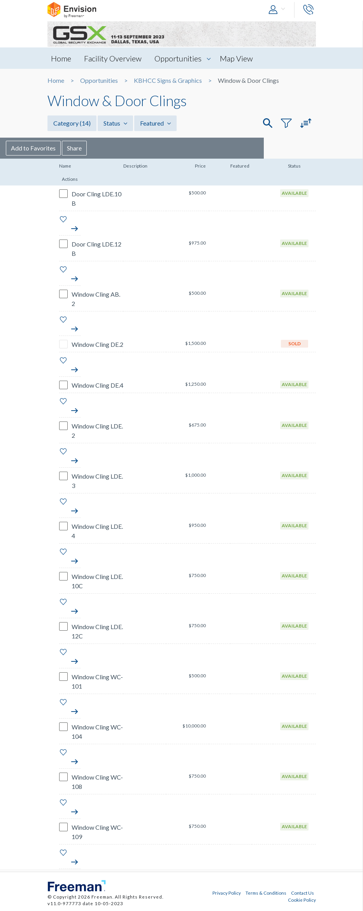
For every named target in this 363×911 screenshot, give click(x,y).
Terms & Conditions (266, 892)
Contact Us (302, 892)
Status (115, 123)
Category (72, 123)
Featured (155, 123)
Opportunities (178, 58)
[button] (279, 10)
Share (116, 148)
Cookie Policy (302, 899)
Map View (236, 58)
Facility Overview (113, 58)
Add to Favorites (75, 148)
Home (61, 58)
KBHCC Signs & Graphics (168, 80)
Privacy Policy (226, 892)
